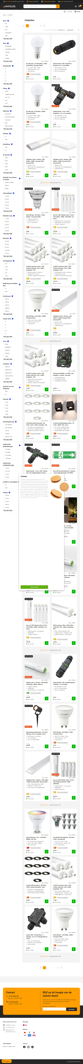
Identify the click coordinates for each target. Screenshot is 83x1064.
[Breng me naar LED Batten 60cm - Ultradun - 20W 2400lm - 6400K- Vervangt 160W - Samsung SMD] (37, 764)
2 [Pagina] (30, 25)
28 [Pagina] (40, 25)
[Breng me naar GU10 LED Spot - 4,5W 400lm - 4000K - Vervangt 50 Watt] (37, 300)
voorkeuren (46, 495)
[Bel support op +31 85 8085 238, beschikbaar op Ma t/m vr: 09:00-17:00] (14, 997)
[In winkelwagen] (46, 78)
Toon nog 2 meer (7, 83)
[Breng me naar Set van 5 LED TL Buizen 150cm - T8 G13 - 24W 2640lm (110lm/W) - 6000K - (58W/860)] (64, 764)
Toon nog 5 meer (7, 38)
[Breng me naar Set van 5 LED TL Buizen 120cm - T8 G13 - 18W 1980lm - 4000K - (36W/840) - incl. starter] (64, 199)
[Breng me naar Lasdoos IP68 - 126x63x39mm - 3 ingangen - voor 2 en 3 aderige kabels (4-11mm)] (37, 919)
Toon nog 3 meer (7, 417)
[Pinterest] (32, 1047)
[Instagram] (28, 1047)
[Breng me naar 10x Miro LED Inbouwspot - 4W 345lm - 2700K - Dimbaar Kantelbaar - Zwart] (37, 869)
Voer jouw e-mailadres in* (49, 1006)
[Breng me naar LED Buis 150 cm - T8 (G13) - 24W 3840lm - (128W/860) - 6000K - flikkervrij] (37, 666)
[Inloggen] (76, 6)
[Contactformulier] (14, 1003)
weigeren (27, 494)
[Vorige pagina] (23, 25)
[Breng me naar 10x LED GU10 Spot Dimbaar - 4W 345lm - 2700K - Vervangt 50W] (64, 821)
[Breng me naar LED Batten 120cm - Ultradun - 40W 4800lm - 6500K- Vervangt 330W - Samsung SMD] (64, 143)
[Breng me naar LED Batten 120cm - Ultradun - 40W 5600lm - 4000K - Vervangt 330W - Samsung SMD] (37, 143)
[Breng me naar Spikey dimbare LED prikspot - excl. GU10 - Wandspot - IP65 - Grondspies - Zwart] (37, 716)
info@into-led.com (10, 1025)
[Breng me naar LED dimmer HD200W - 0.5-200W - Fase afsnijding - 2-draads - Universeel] (64, 357)
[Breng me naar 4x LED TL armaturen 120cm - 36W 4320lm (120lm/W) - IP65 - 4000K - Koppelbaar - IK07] (37, 357)
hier (21, 492)
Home (4, 15)
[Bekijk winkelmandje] (79, 6)
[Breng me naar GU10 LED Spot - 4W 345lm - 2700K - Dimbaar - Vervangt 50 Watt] (37, 199)
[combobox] (41, 6)
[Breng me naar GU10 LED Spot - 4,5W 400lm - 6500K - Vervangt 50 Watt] (64, 919)
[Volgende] (44, 25)
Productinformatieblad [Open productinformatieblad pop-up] (35, 74)
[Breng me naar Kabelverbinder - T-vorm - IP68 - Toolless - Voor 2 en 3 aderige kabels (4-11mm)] (37, 455)
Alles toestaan (34, 587)
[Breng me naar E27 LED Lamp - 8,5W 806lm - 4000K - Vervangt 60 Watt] (37, 95)
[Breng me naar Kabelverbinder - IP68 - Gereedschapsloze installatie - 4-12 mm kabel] (64, 666)
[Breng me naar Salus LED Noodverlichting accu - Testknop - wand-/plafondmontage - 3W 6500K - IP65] (64, 455)
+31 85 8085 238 (9, 1027)
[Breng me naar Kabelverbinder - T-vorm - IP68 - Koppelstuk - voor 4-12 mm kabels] (64, 95)
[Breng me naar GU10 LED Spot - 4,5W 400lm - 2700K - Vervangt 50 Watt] (64, 716)
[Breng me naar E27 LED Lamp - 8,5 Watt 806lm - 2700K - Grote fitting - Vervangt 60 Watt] (37, 47)
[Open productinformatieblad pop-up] (28, 74)
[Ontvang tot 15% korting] (71, 1009)
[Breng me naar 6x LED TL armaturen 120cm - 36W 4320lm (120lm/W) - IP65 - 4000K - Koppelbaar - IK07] (37, 250)
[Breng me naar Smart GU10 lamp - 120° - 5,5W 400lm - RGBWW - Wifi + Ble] (37, 821)
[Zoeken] (58, 6)
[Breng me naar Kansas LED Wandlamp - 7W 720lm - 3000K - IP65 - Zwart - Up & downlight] (64, 510)
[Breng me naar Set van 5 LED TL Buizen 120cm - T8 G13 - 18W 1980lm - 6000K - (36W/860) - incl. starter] (37, 609)
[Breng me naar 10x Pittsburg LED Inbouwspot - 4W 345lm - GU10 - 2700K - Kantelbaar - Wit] (37, 407)
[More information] (8, 21)
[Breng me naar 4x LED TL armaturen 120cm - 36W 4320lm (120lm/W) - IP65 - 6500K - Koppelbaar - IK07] (64, 869)
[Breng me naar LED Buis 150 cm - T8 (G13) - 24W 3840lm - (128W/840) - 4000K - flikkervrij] (64, 559)
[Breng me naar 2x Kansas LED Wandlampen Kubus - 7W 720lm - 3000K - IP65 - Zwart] (64, 407)
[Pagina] (27, 25)
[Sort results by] (73, 30)
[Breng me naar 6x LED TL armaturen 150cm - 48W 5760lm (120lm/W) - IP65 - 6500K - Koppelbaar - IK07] (64, 250)
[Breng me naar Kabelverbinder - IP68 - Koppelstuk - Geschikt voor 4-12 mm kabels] (64, 47)
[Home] (9, 6)
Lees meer (40, 487)
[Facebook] (24, 1047)
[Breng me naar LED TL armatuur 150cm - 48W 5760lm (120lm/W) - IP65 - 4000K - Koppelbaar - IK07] (64, 609)
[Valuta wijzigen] (77, 11)
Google (46, 487)
